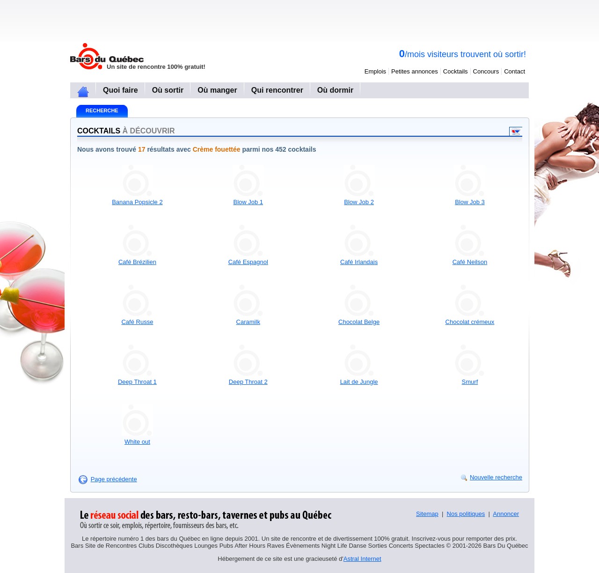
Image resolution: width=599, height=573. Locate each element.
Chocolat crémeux (470, 321)
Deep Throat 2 (248, 381)
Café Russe (137, 321)
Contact (514, 71)
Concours (486, 71)
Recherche (102, 110)
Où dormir (335, 90)
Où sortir (168, 90)
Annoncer (506, 513)
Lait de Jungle (359, 381)
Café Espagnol (248, 261)
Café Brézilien (137, 261)
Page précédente (114, 479)
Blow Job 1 (248, 202)
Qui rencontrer (277, 90)
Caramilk (248, 321)
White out (137, 441)
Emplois (375, 71)
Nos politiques (466, 513)
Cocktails (455, 71)
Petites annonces (414, 71)
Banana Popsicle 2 (137, 202)
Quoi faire (120, 90)
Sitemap (427, 513)
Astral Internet (362, 558)
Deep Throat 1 (137, 381)
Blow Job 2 (359, 202)
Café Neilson (470, 261)
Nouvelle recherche (496, 477)
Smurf (470, 381)
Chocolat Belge (359, 321)
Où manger (217, 90)
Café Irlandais (359, 261)
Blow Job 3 (470, 202)
